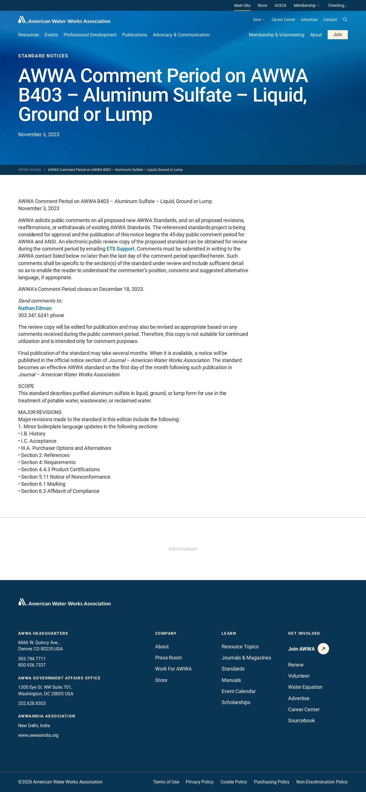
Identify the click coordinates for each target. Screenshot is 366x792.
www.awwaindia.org (38, 735)
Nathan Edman (35, 308)
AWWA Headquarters (43, 633)
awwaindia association (46, 716)
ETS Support (120, 249)
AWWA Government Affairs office (59, 678)
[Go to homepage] (64, 602)
